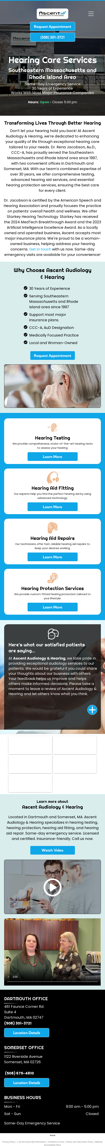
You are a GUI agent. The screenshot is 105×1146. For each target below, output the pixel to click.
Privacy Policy (9, 1141)
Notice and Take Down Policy (79, 1141)
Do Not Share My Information (32, 1141)
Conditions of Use (56, 1141)
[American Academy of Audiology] (75, 745)
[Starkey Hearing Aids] (75, 764)
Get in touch (40, 249)
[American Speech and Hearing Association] (30, 764)
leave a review (43, 688)
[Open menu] (91, 13)
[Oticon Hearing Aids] (30, 783)
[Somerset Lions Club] (30, 745)
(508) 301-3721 (18, 1023)
